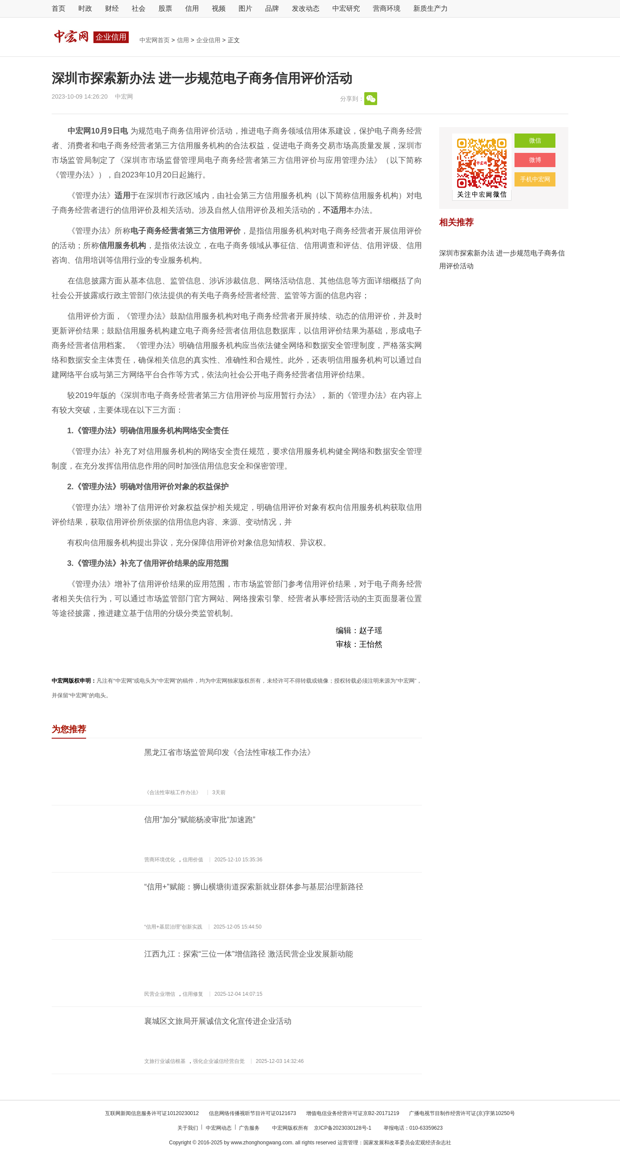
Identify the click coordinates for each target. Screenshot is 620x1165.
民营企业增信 (159, 994)
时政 (85, 8)
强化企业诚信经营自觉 (219, 1061)
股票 (165, 8)
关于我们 (188, 1128)
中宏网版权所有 (291, 1128)
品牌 (272, 8)
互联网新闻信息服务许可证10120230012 (152, 1113)
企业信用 (209, 40)
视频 (219, 8)
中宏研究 (346, 8)
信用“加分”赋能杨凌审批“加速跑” (199, 819)
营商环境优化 (159, 859)
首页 (58, 8)
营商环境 (386, 8)
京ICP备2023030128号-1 (342, 1128)
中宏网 (124, 96)
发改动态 (305, 8)
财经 (112, 8)
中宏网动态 (219, 1128)
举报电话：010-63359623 (413, 1128)
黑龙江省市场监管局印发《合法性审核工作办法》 (229, 752)
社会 (139, 8)
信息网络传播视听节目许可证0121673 (253, 1113)
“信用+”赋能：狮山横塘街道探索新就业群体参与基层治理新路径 (253, 886)
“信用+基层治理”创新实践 (173, 926)
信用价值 (193, 859)
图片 (245, 8)
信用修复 (193, 994)
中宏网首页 (155, 40)
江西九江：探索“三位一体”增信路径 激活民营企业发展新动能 (248, 954)
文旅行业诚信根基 (165, 1061)
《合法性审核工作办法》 (172, 792)
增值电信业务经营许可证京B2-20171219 (353, 1113)
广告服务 (250, 1128)
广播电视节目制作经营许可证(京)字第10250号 (462, 1113)
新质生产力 (430, 8)
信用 (192, 8)
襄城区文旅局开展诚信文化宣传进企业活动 (217, 1021)
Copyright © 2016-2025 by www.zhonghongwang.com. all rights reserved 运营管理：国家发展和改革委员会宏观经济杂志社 (310, 1143)
